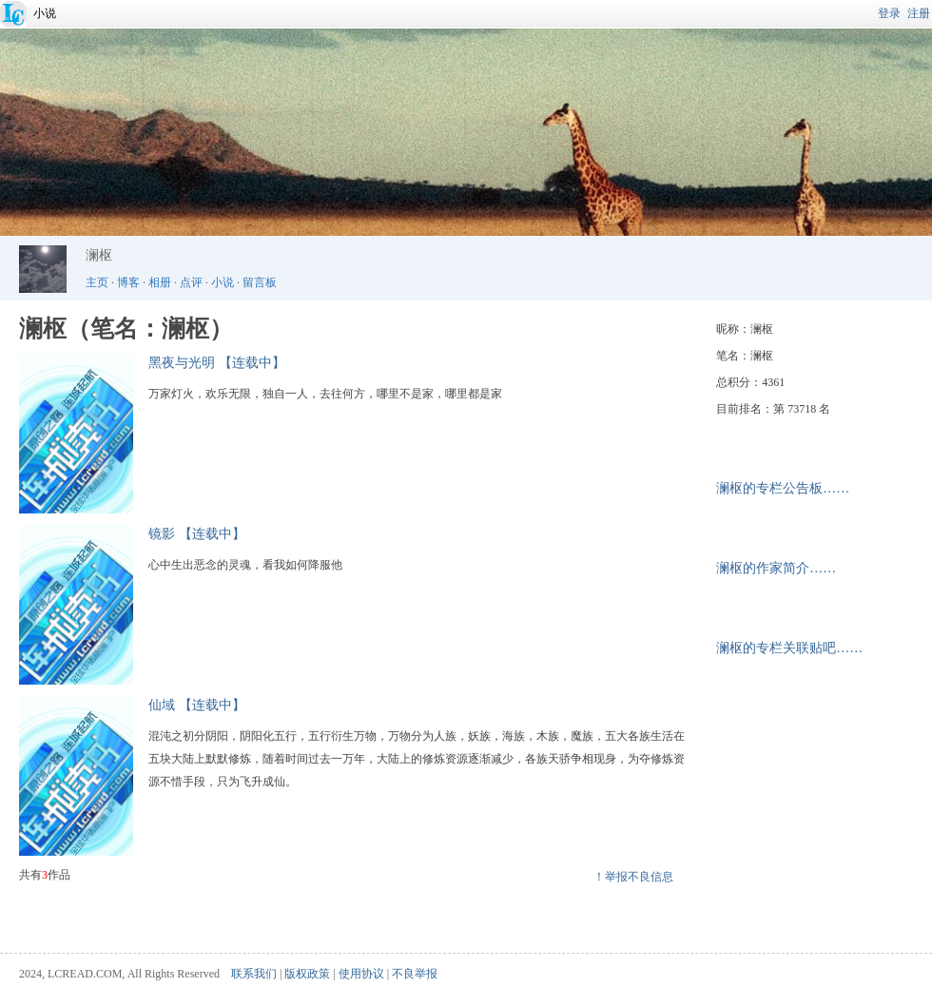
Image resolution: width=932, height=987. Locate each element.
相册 (159, 282)
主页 (97, 282)
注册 (918, 13)
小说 (44, 13)
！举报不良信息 (633, 876)
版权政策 (307, 973)
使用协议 (361, 973)
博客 (128, 282)
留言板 (260, 282)
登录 (889, 13)
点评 (191, 282)
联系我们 (254, 973)
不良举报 (414, 973)
